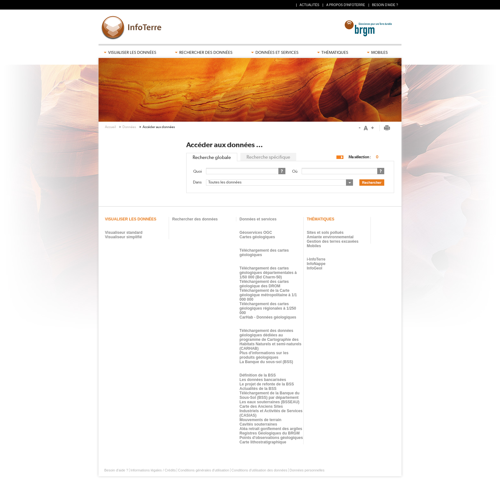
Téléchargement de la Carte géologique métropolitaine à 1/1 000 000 (268, 295)
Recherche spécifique (268, 157)
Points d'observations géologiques (271, 437)
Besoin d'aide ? (385, 5)
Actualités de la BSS (257, 388)
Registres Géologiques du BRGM (269, 433)
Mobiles (379, 52)
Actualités (310, 5)
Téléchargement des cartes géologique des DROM (264, 283)
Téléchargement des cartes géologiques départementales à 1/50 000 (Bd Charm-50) (268, 272)
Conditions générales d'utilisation (203, 470)
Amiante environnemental (330, 237)
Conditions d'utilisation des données (259, 470)
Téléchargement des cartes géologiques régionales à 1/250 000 (267, 308)
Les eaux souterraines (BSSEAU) (269, 402)
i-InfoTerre (316, 259)
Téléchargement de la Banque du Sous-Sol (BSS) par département (269, 395)
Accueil (110, 127)
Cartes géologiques (257, 237)
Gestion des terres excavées (332, 241)
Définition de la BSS (257, 375)
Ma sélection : (360, 157)
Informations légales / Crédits (153, 470)
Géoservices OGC (255, 232)
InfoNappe (316, 264)
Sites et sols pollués (325, 232)
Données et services (276, 52)
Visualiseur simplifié (123, 237)
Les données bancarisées (262, 379)
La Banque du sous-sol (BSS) (266, 362)
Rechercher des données (205, 52)
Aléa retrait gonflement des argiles (270, 429)
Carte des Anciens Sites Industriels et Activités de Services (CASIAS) (271, 411)
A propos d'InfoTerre (345, 5)
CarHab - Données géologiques (267, 317)
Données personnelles (307, 470)
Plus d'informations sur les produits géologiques (264, 355)
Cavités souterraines (258, 424)
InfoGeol (314, 268)
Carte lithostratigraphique (262, 442)
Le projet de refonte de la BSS (266, 384)
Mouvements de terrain (260, 420)
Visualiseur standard (124, 232)
